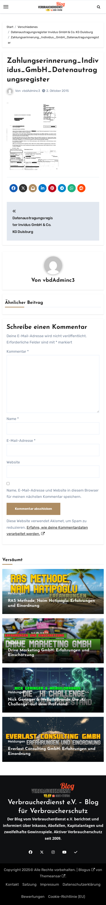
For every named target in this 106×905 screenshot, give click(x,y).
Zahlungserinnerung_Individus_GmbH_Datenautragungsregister (53, 70)
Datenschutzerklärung (82, 884)
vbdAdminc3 (31, 91)
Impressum (49, 884)
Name (13, 419)
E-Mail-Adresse (21, 440)
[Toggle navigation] (5, 6)
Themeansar (53, 876)
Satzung (29, 884)
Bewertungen (33, 896)
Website (13, 462)
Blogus (86, 870)
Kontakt (12, 884)
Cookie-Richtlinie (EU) (66, 896)
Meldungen (16, 593)
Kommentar (18, 351)
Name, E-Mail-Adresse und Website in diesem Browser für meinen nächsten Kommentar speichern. (53, 493)
